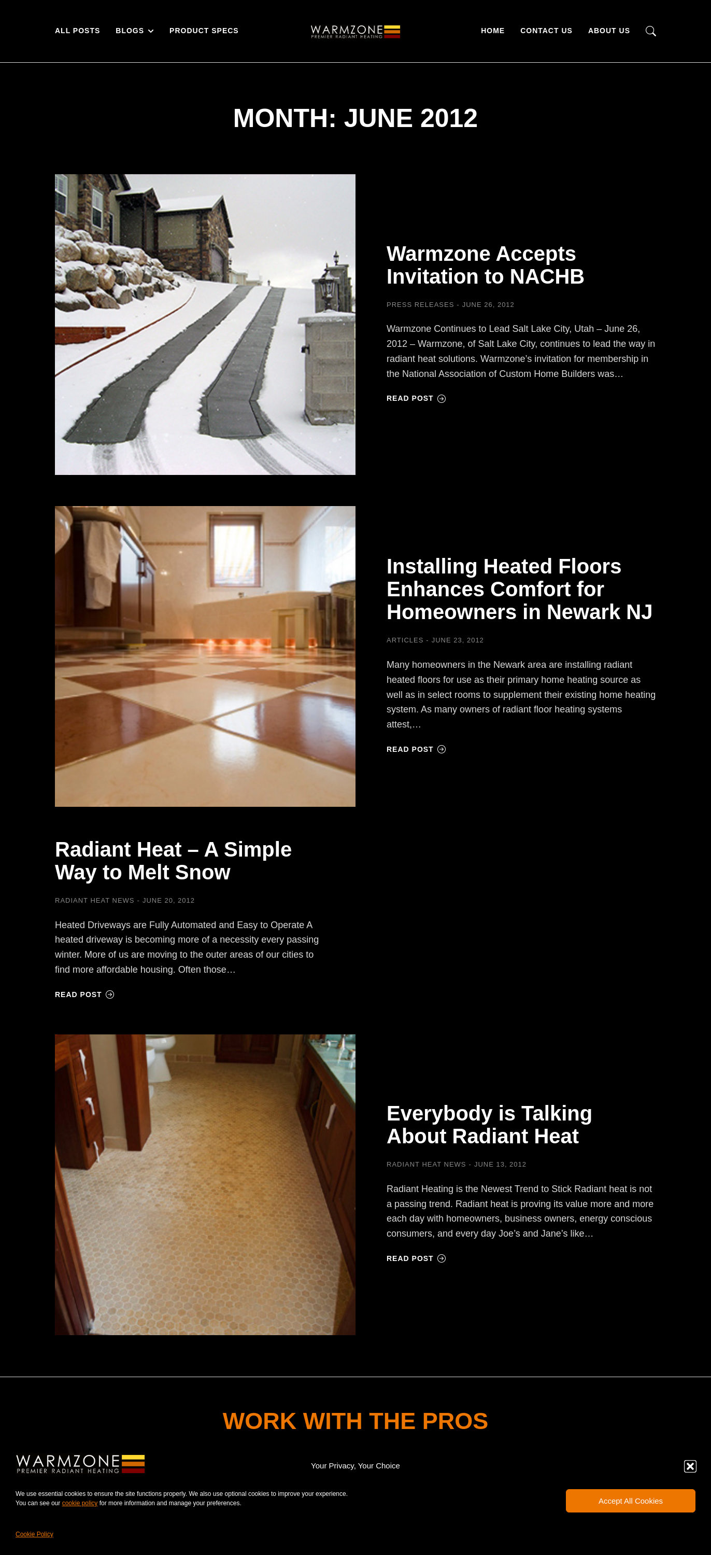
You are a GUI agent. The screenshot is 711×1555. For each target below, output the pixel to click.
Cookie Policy (34, 1534)
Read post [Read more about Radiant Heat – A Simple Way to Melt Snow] (85, 994)
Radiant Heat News (95, 900)
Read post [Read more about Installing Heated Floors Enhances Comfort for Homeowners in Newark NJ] (416, 749)
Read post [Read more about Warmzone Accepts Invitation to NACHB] (416, 398)
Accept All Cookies (631, 1500)
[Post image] (205, 324)
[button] (690, 1466)
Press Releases (420, 305)
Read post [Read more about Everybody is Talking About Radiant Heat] (416, 1258)
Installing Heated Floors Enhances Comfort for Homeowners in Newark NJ (520, 589)
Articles (405, 640)
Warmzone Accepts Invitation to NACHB (486, 265)
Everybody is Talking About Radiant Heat (489, 1124)
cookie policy (80, 1503)
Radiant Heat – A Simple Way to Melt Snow (173, 861)
